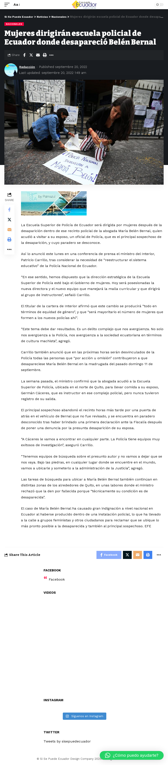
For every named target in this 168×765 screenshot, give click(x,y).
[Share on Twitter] (31, 55)
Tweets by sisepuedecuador (67, 742)
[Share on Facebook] (24, 55)
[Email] (38, 55)
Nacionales (14, 24)
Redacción (28, 67)
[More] (51, 55)
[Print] (45, 55)
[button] (132, 755)
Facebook (57, 580)
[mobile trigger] (8, 4)
